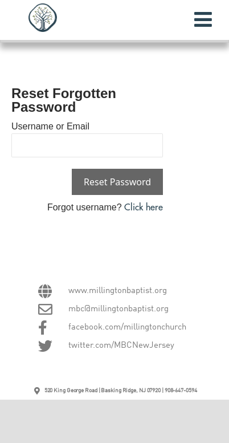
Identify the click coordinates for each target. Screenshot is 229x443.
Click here (143, 207)
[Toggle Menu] (203, 19)
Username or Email (50, 126)
